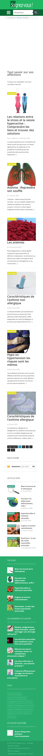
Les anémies (15, 242)
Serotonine (28, 709)
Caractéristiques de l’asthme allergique (20, 417)
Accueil (10, 748)
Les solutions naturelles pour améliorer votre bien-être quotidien (25, 641)
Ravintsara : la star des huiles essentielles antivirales (24, 608)
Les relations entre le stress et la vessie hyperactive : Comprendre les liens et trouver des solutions (21, 125)
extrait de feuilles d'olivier (17, 698)
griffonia (11, 705)
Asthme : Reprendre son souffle (21, 189)
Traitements (12, 538)
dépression (12, 713)
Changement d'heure (15, 702)
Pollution (28, 702)
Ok (33, 466)
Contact (30, 754)
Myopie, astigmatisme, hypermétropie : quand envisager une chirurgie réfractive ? (21, 630)
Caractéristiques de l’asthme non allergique (20, 299)
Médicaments (21, 705)
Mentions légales (13, 751)
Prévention (11, 526)
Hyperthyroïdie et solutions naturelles (28, 515)
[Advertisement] (21, 44)
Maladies (12, 93)
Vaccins (30, 705)
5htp (19, 713)
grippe (10, 709)
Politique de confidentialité (17, 754)
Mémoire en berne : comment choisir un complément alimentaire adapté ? (19, 652)
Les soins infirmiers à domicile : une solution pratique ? (25, 663)
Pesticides (18, 709)
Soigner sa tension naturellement (22, 598)
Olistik (17, 746)
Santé (10, 694)
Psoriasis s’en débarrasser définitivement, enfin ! (24, 580)
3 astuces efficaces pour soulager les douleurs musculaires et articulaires (21, 674)
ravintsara (27, 713)
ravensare (11, 717)
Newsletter (16, 466)
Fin (13, 450)
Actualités (17, 694)
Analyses (11, 486)
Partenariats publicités (21, 748)
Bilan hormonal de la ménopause (24, 570)
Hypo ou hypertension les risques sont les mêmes (18, 360)
